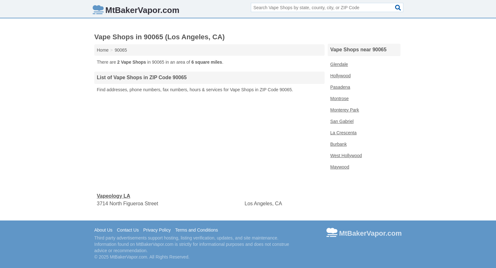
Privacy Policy (157, 230)
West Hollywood (346, 155)
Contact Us (128, 230)
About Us (103, 230)
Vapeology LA (113, 196)
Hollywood (340, 75)
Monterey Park (344, 109)
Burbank (338, 144)
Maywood (339, 166)
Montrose (339, 98)
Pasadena (340, 87)
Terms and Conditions (196, 230)
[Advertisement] (209, 143)
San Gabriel (342, 121)
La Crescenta (343, 132)
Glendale (339, 64)
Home (102, 50)
